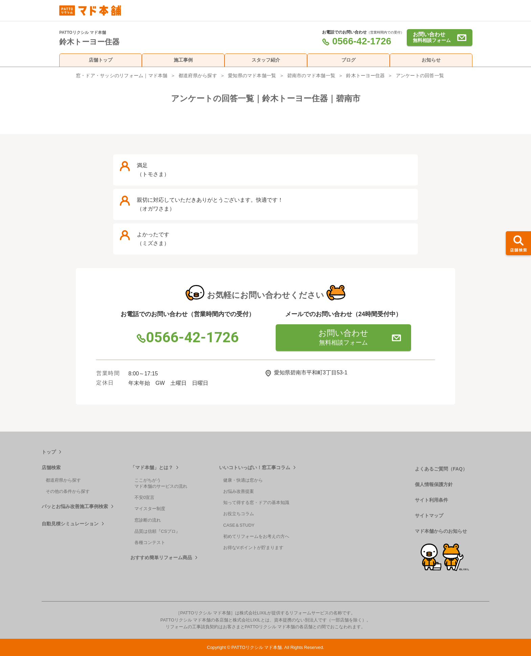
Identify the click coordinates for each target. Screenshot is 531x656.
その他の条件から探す (68, 491)
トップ (49, 452)
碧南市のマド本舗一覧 (311, 75)
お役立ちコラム (238, 513)
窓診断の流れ (147, 520)
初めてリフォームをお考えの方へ (256, 536)
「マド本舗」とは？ (151, 467)
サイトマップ (429, 515)
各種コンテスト (149, 542)
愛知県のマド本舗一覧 (252, 75)
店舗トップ (100, 60)
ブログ (348, 60)
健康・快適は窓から (243, 480)
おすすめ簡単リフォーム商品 (161, 557)
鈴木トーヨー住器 (365, 75)
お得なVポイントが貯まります (253, 547)
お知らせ (431, 60)
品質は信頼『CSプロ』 (157, 531)
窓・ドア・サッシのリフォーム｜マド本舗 (122, 75)
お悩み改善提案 (238, 491)
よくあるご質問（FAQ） (441, 469)
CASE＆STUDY (238, 525)
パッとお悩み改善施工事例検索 (75, 506)
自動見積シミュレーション (70, 523)
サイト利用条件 (431, 500)
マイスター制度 (149, 508)
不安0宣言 (144, 497)
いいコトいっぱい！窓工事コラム (254, 467)
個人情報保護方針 (434, 484)
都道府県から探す (197, 75)
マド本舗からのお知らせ (441, 531)
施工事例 (183, 60)
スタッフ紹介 (266, 60)
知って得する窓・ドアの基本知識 (256, 502)
